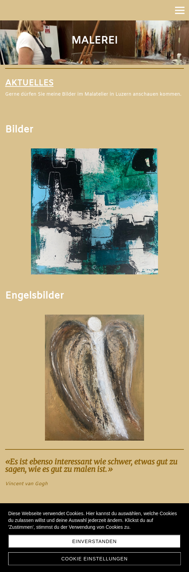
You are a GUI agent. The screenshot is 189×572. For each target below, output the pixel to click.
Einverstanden (94, 541)
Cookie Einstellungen (94, 558)
